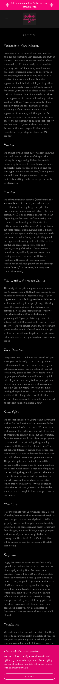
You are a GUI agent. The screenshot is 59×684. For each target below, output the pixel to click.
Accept (29, 677)
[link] (29, 19)
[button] (5, 19)
